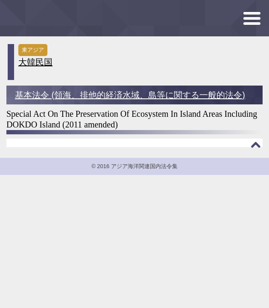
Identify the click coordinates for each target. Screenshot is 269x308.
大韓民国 (35, 62)
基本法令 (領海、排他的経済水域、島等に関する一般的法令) (130, 95)
